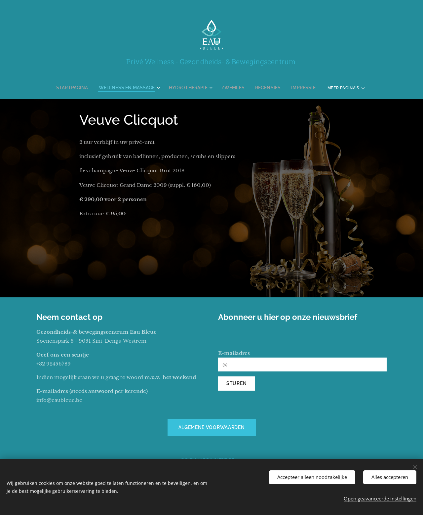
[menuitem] (82, 87)
